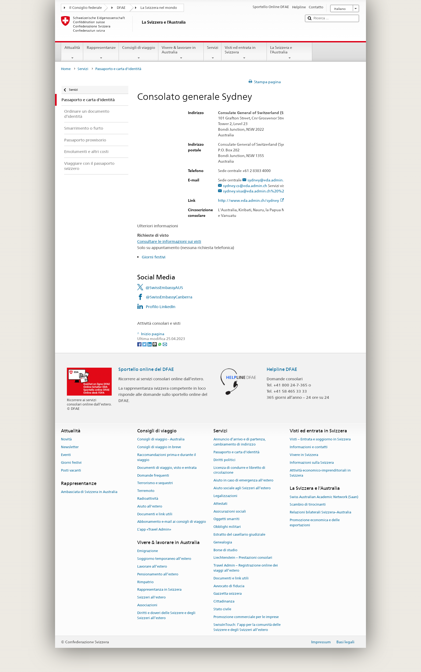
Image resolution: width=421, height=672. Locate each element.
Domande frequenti (153, 475)
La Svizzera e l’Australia (289, 52)
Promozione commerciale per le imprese (246, 617)
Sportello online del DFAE (146, 369)
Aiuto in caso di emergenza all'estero (243, 481)
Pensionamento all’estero (157, 574)
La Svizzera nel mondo (158, 8)
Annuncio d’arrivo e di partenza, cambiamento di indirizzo (239, 442)
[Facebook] (139, 344)
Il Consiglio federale (85, 8)
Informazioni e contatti (309, 447)
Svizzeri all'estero (151, 597)
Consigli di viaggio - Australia (160, 439)
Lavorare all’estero (152, 566)
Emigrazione (147, 551)
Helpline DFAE (282, 369)
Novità (66, 439)
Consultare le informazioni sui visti (169, 241)
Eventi (66, 455)
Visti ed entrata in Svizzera (244, 52)
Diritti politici (224, 460)
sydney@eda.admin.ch (268, 180)
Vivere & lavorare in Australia (181, 52)
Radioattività (147, 498)
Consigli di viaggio (138, 52)
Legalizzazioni (225, 496)
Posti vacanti (71, 470)
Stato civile (222, 609)
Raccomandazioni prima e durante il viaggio (166, 457)
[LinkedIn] (150, 344)
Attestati (220, 504)
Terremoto (145, 491)
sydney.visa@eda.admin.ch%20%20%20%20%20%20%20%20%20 (282, 191)
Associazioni (147, 605)
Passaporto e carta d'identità (236, 452)
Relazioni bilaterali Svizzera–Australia (320, 512)
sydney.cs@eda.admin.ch (245, 186)
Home (66, 69)
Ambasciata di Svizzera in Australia (89, 492)
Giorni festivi (153, 257)
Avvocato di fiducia (228, 586)
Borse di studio (225, 550)
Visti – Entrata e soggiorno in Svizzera (320, 439)
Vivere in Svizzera (304, 455)
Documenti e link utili (154, 514)
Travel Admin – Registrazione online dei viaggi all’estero (245, 567)
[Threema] (155, 344)
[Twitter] (144, 344)
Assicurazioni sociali (229, 511)
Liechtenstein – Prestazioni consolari (242, 558)
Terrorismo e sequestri (155, 483)
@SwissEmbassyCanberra (169, 297)
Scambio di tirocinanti (308, 505)
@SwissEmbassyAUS (164, 287)
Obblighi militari (227, 527)
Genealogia (222, 542)
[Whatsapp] (160, 344)
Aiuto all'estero (149, 506)
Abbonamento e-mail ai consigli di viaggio (171, 522)
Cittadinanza (223, 602)
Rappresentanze (101, 52)
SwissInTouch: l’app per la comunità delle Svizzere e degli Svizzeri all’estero (247, 627)
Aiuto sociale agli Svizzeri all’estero (242, 488)
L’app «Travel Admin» (154, 529)
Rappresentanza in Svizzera (159, 590)
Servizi (212, 52)
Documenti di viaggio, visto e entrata (167, 468)
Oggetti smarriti (226, 519)
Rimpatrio (145, 582)
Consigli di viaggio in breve (159, 447)
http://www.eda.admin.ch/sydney (251, 201)
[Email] (165, 344)
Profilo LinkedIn (160, 306)
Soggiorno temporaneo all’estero (164, 559)
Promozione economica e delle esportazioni (315, 522)
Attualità (72, 52)
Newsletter (70, 447)
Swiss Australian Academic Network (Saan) (324, 497)
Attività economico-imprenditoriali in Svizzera (320, 472)
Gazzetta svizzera (227, 594)
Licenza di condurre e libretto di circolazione (239, 470)
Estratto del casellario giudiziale (239, 534)
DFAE (121, 8)
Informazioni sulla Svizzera (312, 463)
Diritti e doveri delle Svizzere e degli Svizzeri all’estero (166, 615)
